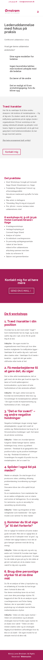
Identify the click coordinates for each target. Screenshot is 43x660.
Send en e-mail (20, 290)
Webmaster (26, 657)
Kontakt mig (11, 152)
